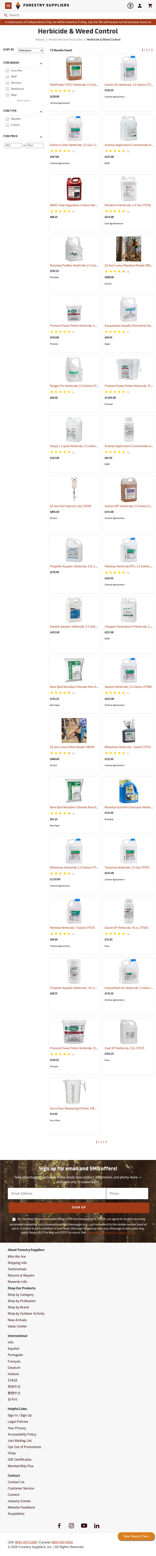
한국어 (12, 1399)
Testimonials (17, 1269)
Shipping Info (17, 1263)
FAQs (12, 1453)
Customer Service (21, 1488)
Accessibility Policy (22, 1434)
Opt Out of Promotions (24, 1447)
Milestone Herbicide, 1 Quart (128, 747)
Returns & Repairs (21, 1275)
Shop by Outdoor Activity (26, 1313)
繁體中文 (14, 1393)
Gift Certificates (19, 1459)
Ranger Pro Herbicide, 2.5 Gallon (75, 386)
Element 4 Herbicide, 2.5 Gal (128, 205)
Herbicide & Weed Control (103, 39)
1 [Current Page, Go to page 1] (142, 50)
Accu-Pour (55, 1120)
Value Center (17, 1326)
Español (13, 1349)
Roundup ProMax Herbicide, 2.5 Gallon (79, 265)
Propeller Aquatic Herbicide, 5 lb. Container (83, 566)
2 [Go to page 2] (147, 50)
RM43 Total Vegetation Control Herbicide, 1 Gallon (87, 205)
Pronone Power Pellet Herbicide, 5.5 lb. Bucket (84, 326)
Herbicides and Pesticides (66, 39)
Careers (14, 1495)
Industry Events (19, 1501)
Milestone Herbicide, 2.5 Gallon (75, 867)
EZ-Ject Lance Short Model (72, 747)
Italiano (13, 1374)
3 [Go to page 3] (152, 50)
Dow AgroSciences (114, 223)
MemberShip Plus (21, 1466)
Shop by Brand (18, 1307)
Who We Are (17, 1256)
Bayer (107, 344)
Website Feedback (21, 1507)
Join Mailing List (20, 1441)
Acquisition (16, 1514)
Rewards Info (17, 1282)
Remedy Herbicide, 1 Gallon (72, 928)
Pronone (54, 344)
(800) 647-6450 (62, 1542)
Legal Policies (18, 1422)
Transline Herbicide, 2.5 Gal (127, 867)
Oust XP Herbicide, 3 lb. (124, 1048)
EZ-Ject (108, 283)
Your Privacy (17, 1428)
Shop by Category (21, 1295)
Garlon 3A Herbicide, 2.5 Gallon (130, 85)
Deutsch (14, 1368)
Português (15, 1355)
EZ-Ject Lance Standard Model (130, 265)
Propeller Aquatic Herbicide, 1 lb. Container (83, 988)
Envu (107, 946)
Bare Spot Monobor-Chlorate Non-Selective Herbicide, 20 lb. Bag (97, 807)
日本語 (12, 1380)
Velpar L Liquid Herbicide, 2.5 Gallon (78, 446)
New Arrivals (17, 1320)
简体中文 (14, 1386)
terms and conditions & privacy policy (110, 1232)
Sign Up (79, 1207)
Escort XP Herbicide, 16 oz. (126, 928)
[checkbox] (7, 70)
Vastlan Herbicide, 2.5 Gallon (128, 687)
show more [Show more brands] (23, 100)
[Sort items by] (30, 50)
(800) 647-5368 (26, 1542)
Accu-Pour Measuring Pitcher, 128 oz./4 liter (84, 1108)
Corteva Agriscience (60, 103)
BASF (107, 163)
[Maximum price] (34, 145)
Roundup (54, 277)
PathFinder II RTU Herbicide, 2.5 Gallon (80, 85)
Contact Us (16, 1482)
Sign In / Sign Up (20, 1415)
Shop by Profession (22, 1301)
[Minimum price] (13, 145)
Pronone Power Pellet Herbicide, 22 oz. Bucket (84, 1048)
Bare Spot (55, 705)
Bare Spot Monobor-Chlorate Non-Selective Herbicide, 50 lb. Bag (96, 687)
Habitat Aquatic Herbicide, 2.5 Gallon (79, 626)
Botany (40, 39)
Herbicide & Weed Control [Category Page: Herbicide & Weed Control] (78, 32)
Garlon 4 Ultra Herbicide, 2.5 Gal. (76, 145)
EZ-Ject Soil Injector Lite (70, 506)
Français (14, 1361)
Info (10, 1342)
